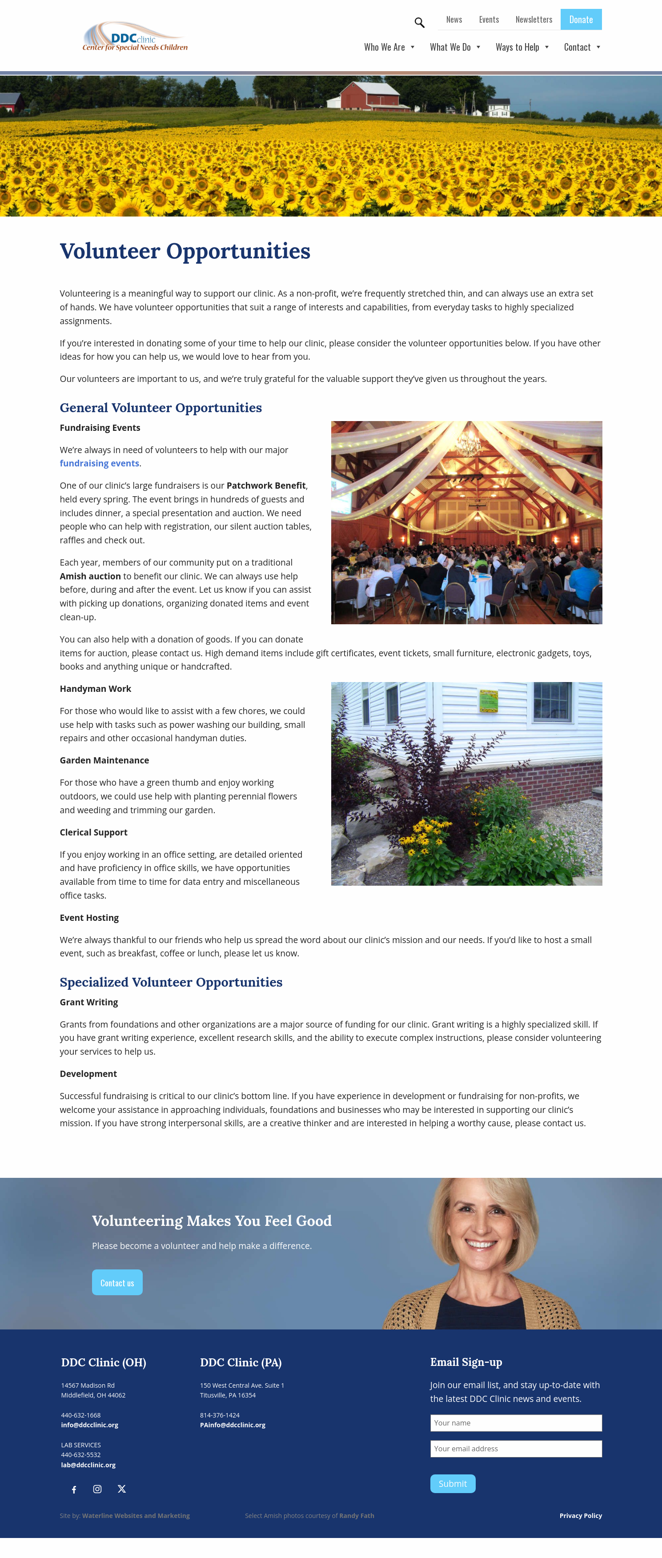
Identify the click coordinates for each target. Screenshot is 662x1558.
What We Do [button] (456, 47)
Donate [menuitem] (581, 19)
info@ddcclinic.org (89, 1425)
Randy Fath (356, 1515)
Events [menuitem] (489, 19)
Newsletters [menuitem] (534, 19)
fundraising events (100, 463)
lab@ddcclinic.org (88, 1465)
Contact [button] (583, 47)
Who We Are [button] (390, 47)
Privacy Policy (581, 1515)
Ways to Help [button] (523, 47)
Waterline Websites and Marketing (136, 1515)
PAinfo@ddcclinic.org (232, 1425)
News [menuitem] (454, 19)
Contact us (117, 1282)
